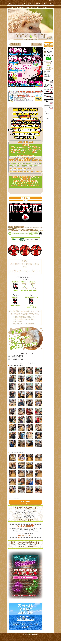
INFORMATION (16, 7)
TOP (45, 7)
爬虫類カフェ (39, 7)
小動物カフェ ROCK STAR (51, 0)
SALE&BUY (22, 7)
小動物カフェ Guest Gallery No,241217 (18, 356)
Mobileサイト (47, 118)
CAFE (11, 7)
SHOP (27, 7)
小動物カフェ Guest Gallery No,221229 (18, 359)
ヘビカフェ (33, 7)
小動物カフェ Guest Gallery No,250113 (18, 355)
